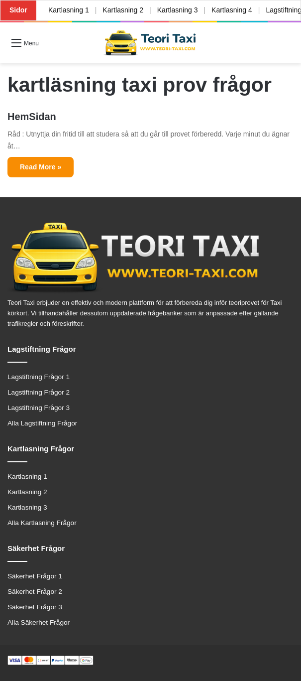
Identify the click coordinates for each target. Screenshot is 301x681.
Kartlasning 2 (122, 10)
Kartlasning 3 (177, 10)
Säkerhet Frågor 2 (34, 591)
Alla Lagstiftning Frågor (42, 423)
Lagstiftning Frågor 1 (38, 377)
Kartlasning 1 (68, 10)
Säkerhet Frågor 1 (34, 576)
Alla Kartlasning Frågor (42, 523)
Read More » (40, 167)
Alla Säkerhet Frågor (38, 622)
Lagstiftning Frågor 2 (38, 392)
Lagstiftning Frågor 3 (38, 407)
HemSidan (31, 116)
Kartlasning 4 (231, 10)
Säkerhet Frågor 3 (34, 607)
